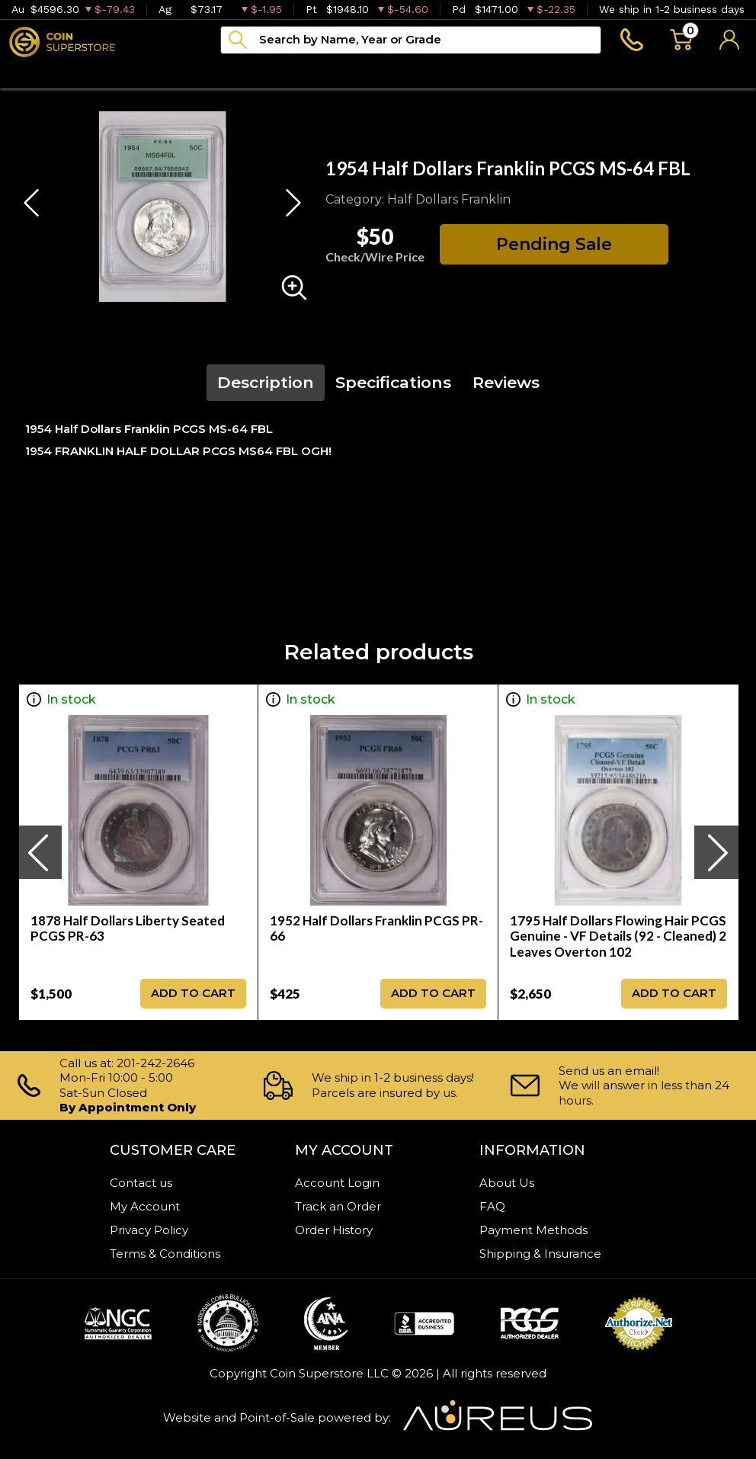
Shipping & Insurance (540, 1253)
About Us (506, 1182)
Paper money (250, 72)
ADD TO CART (193, 993)
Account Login (337, 1182)
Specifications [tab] (393, 382)
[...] (410, 40)
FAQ (492, 1206)
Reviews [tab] (506, 382)
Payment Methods (533, 1230)
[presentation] (40, 852)
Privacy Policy (149, 1230)
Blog (424, 72)
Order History (334, 1230)
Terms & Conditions (165, 1253)
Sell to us (715, 72)
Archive (352, 72)
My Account (145, 1206)
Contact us (141, 1182)
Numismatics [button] (130, 72)
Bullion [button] (32, 72)
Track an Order (338, 1206)
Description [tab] (265, 382)
